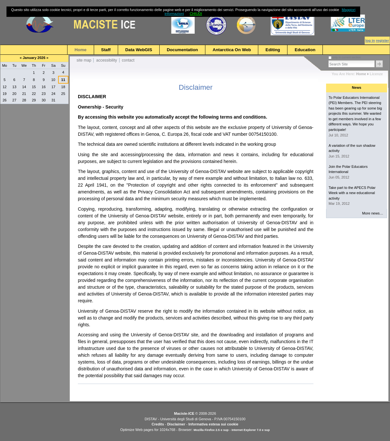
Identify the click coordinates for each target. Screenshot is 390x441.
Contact (128, 60)
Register (382, 40)
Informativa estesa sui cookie (213, 424)
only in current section (346, 57)
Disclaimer (176, 424)
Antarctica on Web (232, 49)
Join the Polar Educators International (348, 169)
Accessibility (106, 60)
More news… (372, 213)
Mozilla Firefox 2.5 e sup (211, 430)
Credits (158, 424)
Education (305, 49)
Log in (370, 40)
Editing (272, 49)
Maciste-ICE (184, 413)
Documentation (182, 49)
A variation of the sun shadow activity (352, 148)
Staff (106, 49)
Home (81, 49)
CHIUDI (196, 14)
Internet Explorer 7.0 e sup (251, 430)
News (356, 87)
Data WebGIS (138, 49)
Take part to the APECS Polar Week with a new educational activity (352, 193)
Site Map (84, 60)
